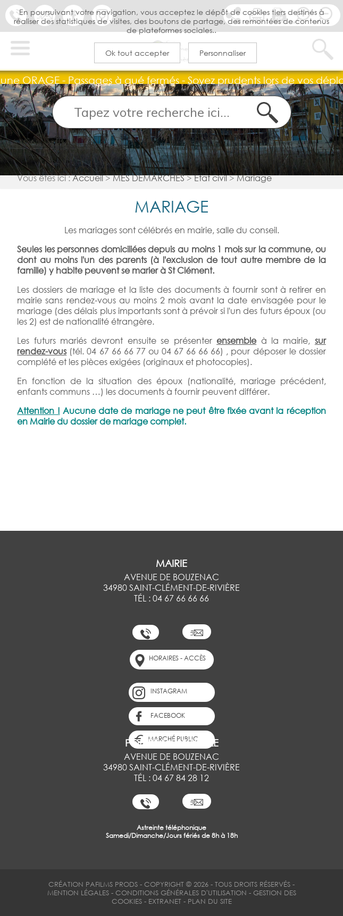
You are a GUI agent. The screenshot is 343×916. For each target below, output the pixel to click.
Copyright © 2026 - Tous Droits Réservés (217, 884)
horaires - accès (169, 660)
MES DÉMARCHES (149, 178)
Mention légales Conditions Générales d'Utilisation (147, 892)
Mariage (254, 178)
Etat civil (210, 178)
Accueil (87, 178)
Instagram (159, 692)
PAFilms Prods (112, 884)
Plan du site (210, 901)
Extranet (164, 901)
